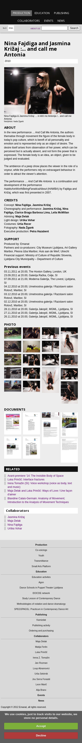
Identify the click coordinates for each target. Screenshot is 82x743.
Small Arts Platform (41, 566)
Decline (41, 735)
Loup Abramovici (41, 668)
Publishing (61, 13)
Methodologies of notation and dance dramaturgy (41, 604)
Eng (11, 28)
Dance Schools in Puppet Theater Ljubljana (41, 587)
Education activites (41, 577)
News (61, 21)
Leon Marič (41, 684)
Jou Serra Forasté (41, 679)
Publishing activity (41, 625)
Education (42, 13)
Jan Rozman (41, 663)
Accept (41, 726)
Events (48, 21)
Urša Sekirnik (41, 674)
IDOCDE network (41, 593)
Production (21, 13)
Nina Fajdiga (15, 524)
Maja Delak (14, 520)
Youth (41, 555)
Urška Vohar (15, 528)
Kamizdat (41, 620)
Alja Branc (41, 690)
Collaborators (28, 21)
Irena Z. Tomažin (41, 657)
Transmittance (41, 561)
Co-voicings (41, 550)
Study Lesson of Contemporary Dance (41, 598)
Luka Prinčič (41, 652)
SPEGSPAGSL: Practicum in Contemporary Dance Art (41, 609)
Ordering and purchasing (41, 630)
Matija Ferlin (41, 647)
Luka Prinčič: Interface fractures (26, 479)
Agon (41, 582)
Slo (5, 28)
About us (35, 28)
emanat (41, 4)
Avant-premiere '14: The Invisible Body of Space (36, 475)
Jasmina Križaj (16, 517)
